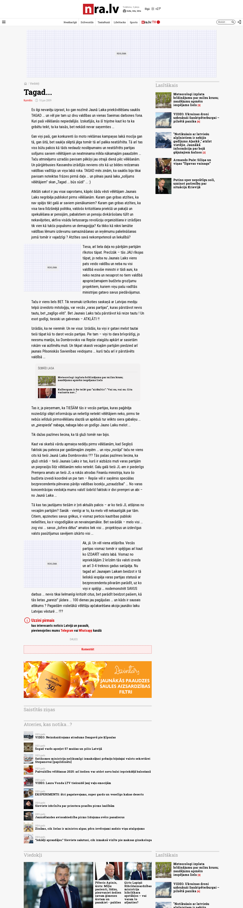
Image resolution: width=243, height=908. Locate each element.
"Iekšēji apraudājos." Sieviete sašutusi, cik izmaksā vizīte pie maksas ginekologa (93, 840)
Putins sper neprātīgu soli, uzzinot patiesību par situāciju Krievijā (194, 183)
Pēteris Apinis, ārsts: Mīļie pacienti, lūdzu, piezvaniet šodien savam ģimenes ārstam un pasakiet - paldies (108, 892)
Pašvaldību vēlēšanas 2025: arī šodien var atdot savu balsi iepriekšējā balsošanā (93, 771)
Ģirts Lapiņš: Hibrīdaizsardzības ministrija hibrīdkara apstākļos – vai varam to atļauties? (138, 892)
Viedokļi (34, 83)
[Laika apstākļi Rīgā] (153, 9)
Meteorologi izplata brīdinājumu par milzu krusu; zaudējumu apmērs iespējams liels (90, 379)
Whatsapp (85, 630)
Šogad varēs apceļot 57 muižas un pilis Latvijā (68, 749)
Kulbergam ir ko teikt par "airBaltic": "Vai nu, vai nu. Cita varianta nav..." (95, 391)
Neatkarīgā (70, 22)
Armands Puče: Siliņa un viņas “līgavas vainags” (192, 161)
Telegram (67, 630)
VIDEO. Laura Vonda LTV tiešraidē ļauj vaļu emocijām (73, 783)
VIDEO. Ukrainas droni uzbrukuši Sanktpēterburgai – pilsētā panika (196, 117)
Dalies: (74, 639)
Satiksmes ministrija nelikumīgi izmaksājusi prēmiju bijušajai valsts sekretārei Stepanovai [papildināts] (92, 760)
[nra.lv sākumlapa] (101, 9)
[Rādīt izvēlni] (4, 22)
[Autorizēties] (239, 22)
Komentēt (87, 649)
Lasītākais (166, 85)
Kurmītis (28, 100)
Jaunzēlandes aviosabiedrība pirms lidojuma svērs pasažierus (80, 817)
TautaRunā (104, 22)
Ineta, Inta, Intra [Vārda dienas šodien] (132, 11)
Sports (134, 22)
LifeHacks (120, 22)
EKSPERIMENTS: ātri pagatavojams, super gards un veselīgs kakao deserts (89, 794)
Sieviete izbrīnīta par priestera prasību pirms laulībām (74, 806)
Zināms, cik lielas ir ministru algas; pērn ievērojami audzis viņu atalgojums (90, 828)
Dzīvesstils (87, 22)
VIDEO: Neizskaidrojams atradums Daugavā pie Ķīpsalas (75, 737)
